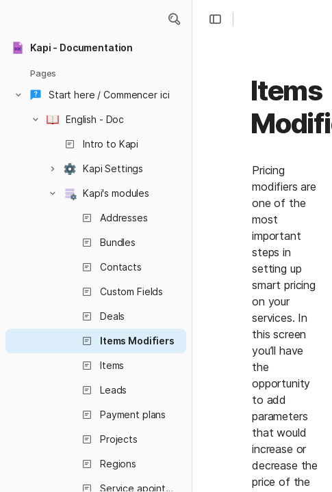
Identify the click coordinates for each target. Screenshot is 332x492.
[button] (173, 19)
